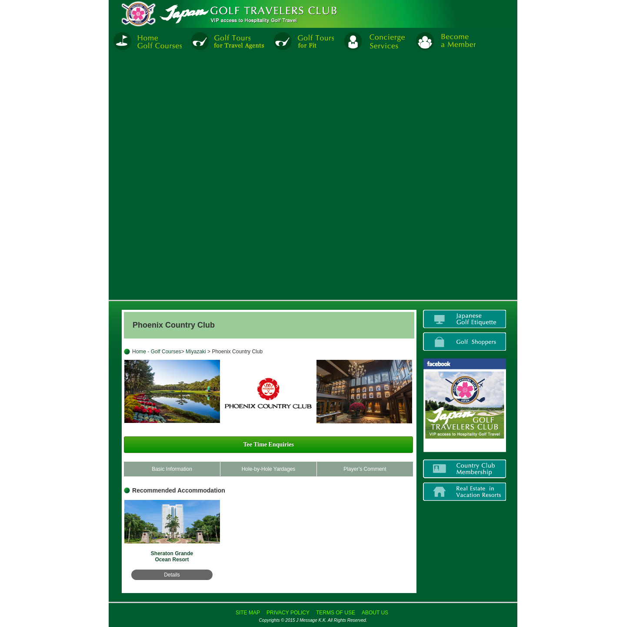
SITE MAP (248, 613)
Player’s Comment (364, 469)
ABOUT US (375, 613)
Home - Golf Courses (156, 352)
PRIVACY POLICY (288, 613)
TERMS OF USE (335, 613)
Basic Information (172, 469)
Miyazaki (196, 352)
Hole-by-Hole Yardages (269, 469)
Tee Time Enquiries (268, 444)
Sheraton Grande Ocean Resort (172, 556)
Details (172, 575)
